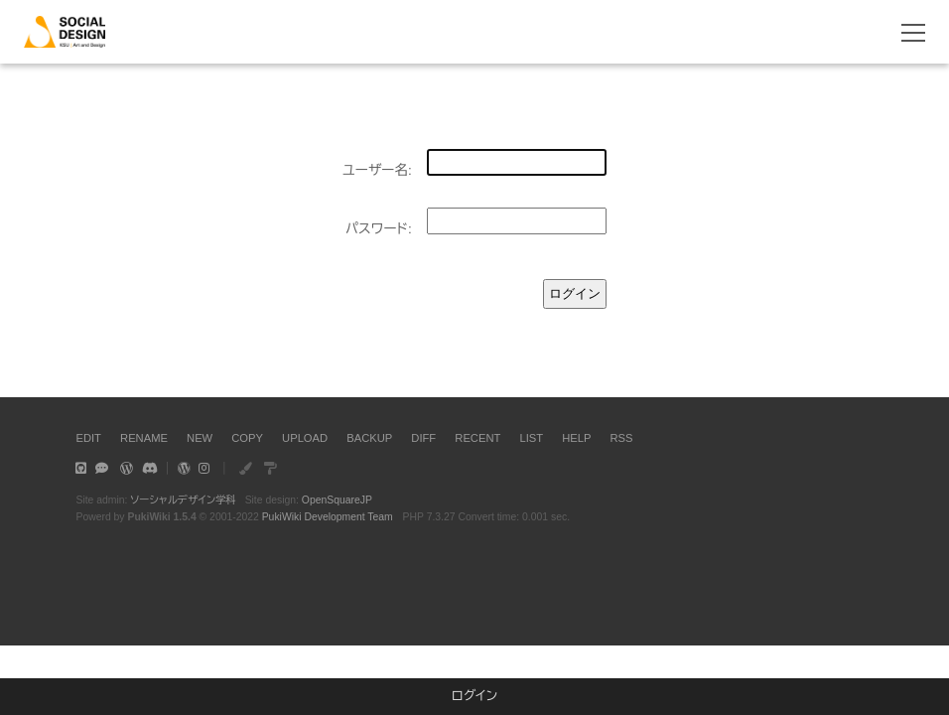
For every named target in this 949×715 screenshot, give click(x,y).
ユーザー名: (377, 170)
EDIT (87, 438)
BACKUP (369, 438)
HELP (576, 438)
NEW (199, 438)
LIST (531, 438)
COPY (247, 438)
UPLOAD (305, 438)
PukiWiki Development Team (327, 516)
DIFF (423, 438)
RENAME (144, 438)
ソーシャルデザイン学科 (183, 500)
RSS (621, 438)
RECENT (477, 438)
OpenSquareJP (337, 500)
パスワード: (378, 228)
